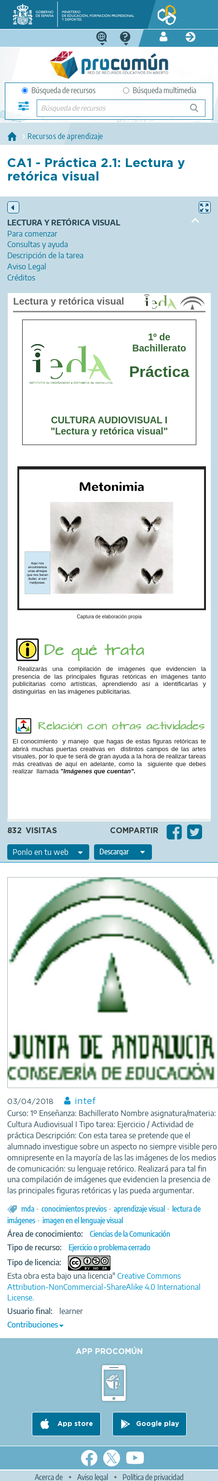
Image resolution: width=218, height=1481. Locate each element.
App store (74, 1424)
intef (85, 1101)
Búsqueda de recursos (58, 90)
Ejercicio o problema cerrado (109, 1247)
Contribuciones (32, 1324)
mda (27, 1209)
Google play (157, 1424)
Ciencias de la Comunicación (130, 1234)
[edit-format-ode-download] (123, 852)
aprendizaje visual (139, 1209)
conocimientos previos (74, 1209)
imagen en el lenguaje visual (82, 1220)
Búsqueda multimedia (159, 90)
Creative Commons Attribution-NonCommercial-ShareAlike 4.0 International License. (104, 1287)
